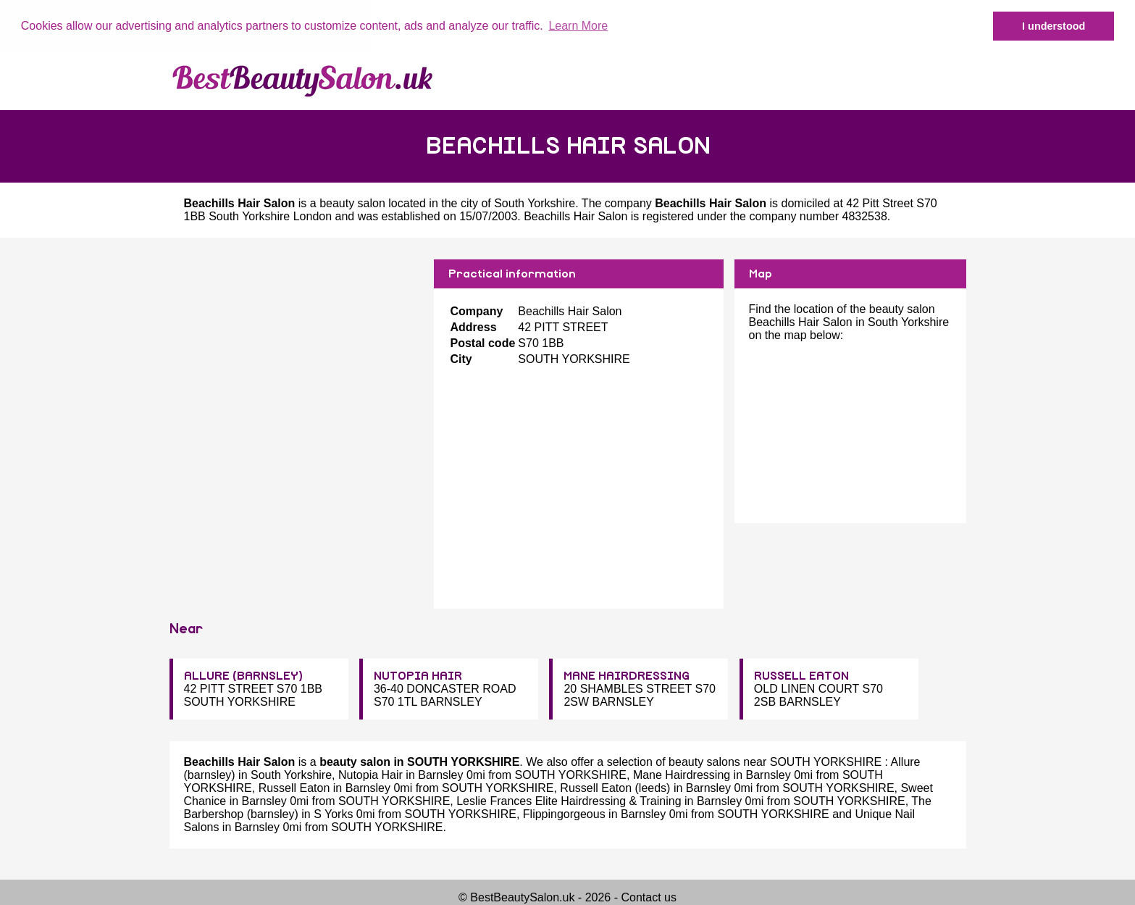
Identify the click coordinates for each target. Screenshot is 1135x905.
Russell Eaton (294, 788)
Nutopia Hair (370, 775)
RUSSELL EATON (801, 676)
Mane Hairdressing (681, 775)
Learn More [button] (578, 26)
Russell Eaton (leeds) (615, 788)
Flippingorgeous (564, 814)
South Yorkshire (534, 202)
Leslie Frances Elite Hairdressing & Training (568, 801)
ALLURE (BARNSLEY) (243, 676)
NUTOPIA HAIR (418, 676)
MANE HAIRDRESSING (627, 676)
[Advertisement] (296, 360)
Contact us (648, 897)
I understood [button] (1053, 26)
